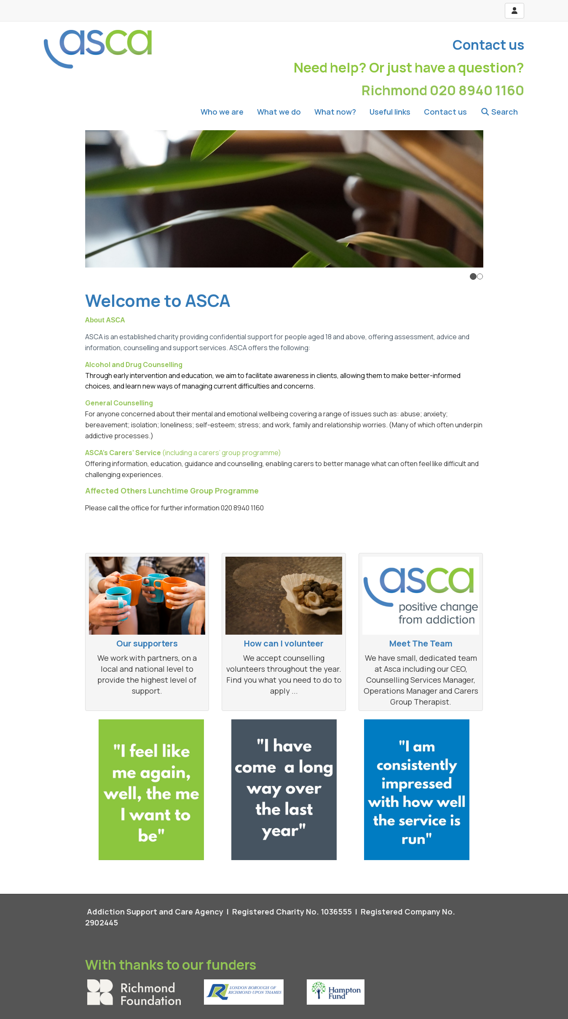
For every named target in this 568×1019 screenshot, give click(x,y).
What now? (335, 112)
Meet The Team (421, 643)
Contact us (488, 44)
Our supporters (147, 643)
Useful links (390, 112)
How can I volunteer (284, 643)
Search (499, 112)
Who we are (222, 112)
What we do (279, 112)
